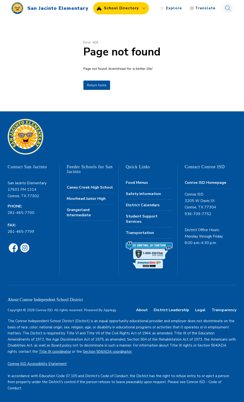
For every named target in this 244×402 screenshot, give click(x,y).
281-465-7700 (21, 212)
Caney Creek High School (90, 187)
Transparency (224, 310)
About (142, 310)
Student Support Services (142, 219)
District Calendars (143, 205)
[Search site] (228, 8)
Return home (97, 85)
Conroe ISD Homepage (205, 182)
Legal (200, 310)
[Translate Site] (203, 8)
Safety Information (143, 193)
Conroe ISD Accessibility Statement (37, 363)
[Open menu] (170, 8)
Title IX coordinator (55, 351)
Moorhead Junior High (86, 198)
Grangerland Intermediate (79, 212)
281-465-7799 (21, 231)
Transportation (140, 232)
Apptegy (109, 310)
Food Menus (137, 182)
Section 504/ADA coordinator (107, 351)
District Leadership (171, 310)
